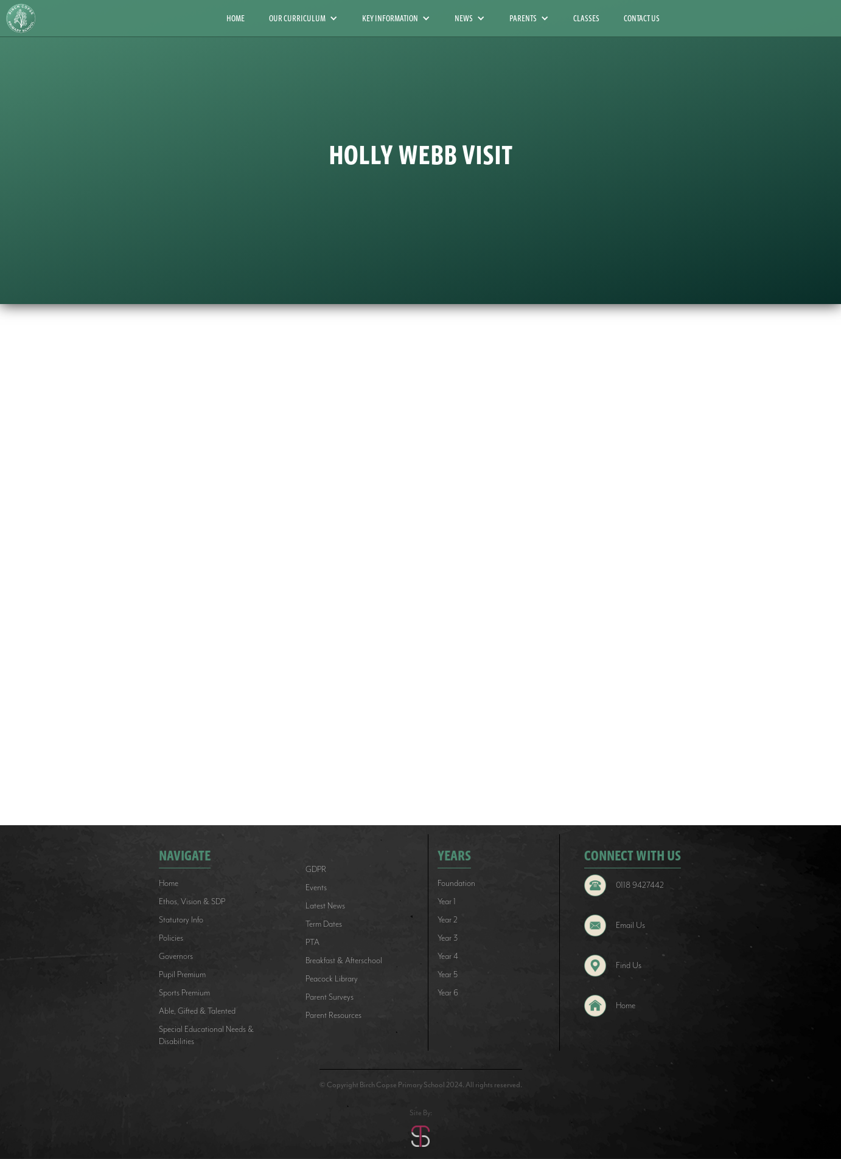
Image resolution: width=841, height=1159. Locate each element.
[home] (25, 18)
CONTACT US (642, 18)
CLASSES (586, 18)
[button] (303, 18)
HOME (235, 18)
